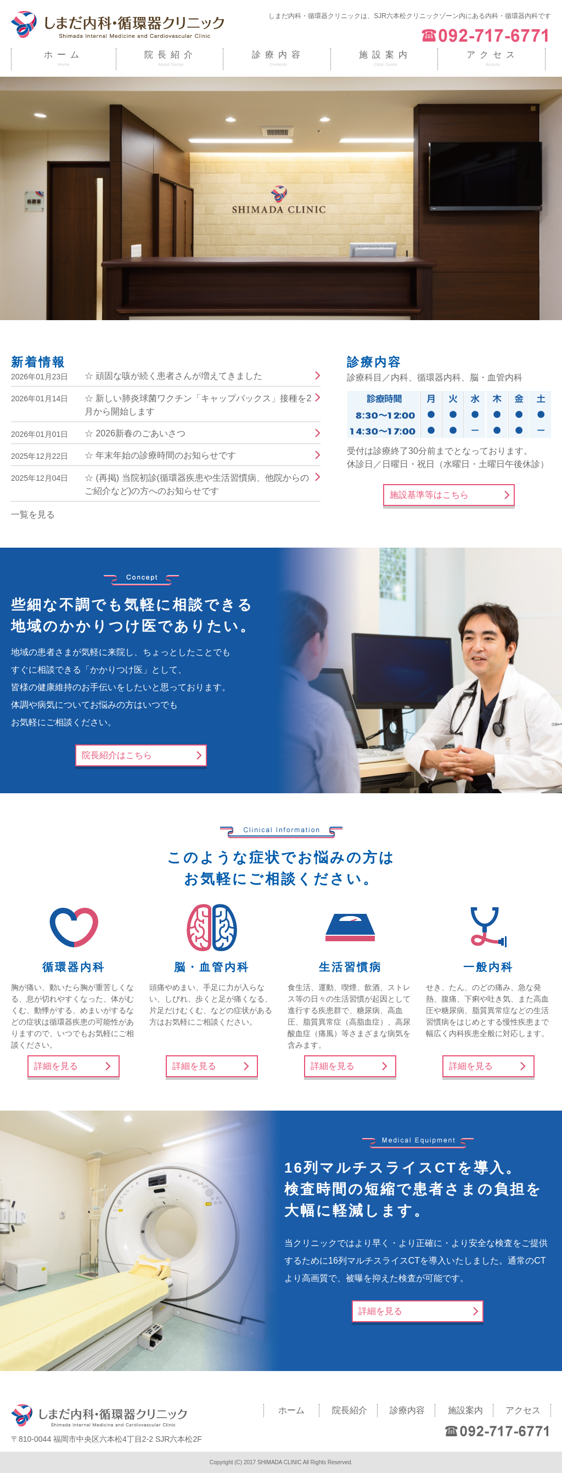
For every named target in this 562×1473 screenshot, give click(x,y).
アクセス (493, 54)
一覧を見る (33, 514)
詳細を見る (56, 1066)
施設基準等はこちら (429, 494)
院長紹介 (170, 54)
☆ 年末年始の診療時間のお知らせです (160, 455)
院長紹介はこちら (117, 755)
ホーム (63, 54)
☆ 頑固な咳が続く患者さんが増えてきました (173, 375)
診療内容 (278, 54)
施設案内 (385, 54)
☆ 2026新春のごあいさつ (135, 433)
